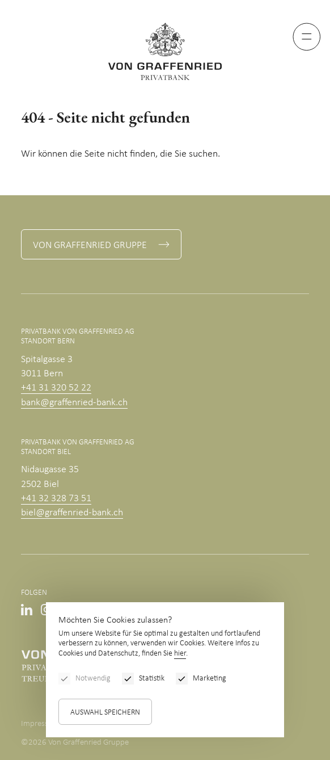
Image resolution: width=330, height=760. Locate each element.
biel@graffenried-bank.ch (72, 512)
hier (180, 653)
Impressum (40, 724)
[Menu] (307, 37)
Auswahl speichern (105, 712)
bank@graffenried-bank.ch (74, 402)
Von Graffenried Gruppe (90, 245)
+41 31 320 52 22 (56, 388)
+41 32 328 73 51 (56, 498)
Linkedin (26, 609)
